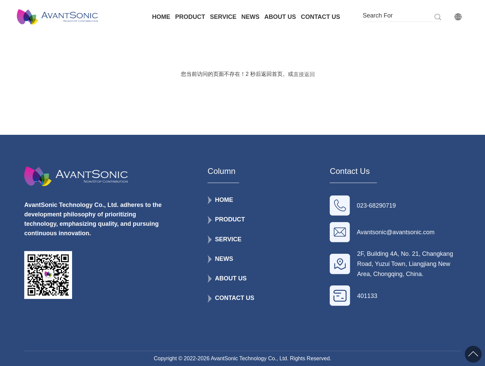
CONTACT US (320, 16)
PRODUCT (190, 16)
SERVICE (223, 16)
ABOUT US (280, 16)
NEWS (250, 16)
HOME (161, 16)
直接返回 (304, 74)
